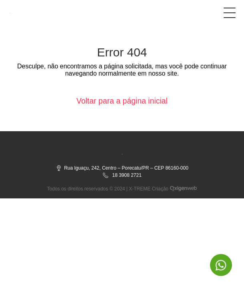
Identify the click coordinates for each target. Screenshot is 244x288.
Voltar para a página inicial (122, 100)
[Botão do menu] (230, 11)
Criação (160, 189)
